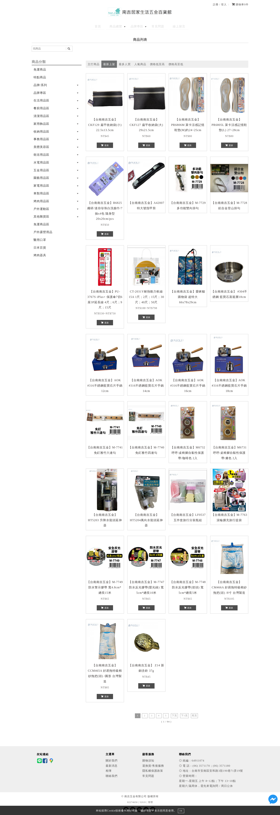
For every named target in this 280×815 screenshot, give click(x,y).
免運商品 (40, 69)
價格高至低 (175, 64)
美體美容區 (41, 146)
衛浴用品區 (41, 154)
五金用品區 (41, 170)
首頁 (104, 26)
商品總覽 (118, 26)
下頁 (174, 715)
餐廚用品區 (41, 108)
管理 (150, 802)
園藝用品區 (41, 177)
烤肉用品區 (41, 201)
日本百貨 (40, 247)
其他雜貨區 (41, 216)
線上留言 (173, 26)
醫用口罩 (40, 239)
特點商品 (40, 77)
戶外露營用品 (43, 232)
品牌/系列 (40, 85)
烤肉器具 (40, 255)
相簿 (109, 770)
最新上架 (109, 64)
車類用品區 (41, 193)
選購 (105, 145)
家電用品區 (41, 185)
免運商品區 (41, 224)
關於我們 (111, 760)
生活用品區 (41, 100)
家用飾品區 (41, 123)
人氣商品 (140, 64)
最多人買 (125, 64)
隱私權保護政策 (152, 770)
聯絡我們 (111, 775)
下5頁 (184, 715)
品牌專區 (137, 26)
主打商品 (94, 64)
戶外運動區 (41, 209)
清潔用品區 (41, 116)
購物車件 (240, 4)
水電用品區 (41, 162)
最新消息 (111, 765)
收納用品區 (41, 131)
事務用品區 (41, 139)
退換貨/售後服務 (153, 765)
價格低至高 (157, 64)
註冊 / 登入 (220, 4)
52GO (143, 802)
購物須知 (148, 760)
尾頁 (194, 715)
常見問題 (155, 26)
